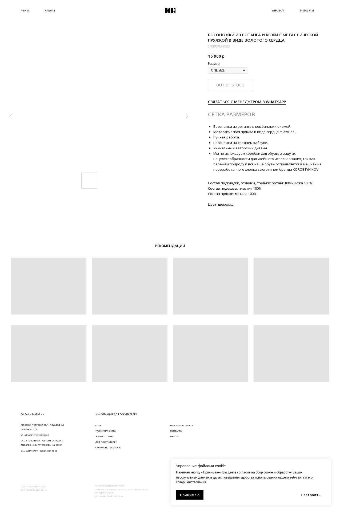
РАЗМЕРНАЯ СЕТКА (105, 430)
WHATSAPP (278, 10)
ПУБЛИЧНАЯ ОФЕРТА (181, 425)
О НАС (98, 425)
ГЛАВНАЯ (49, 10)
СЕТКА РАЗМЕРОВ (231, 114)
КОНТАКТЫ (176, 430)
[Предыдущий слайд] (10, 116)
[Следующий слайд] (186, 116)
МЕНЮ (25, 10)
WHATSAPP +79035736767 (35, 434)
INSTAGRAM (307, 10)
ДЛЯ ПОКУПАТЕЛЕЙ (106, 441)
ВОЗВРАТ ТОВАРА (104, 436)
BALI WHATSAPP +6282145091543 (39, 450)
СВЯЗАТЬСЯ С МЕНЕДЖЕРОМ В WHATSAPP (247, 101)
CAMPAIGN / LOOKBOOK (108, 447)
